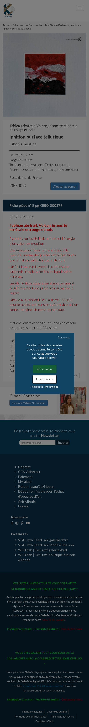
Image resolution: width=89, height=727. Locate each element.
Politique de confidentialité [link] (44, 386)
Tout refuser (64, 337)
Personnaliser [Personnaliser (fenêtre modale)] (44, 379)
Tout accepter (44, 369)
